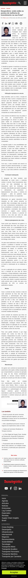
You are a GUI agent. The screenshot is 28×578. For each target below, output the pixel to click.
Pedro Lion (5, 17)
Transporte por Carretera (11, 556)
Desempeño (6, 529)
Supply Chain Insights (10, 518)
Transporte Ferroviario (10, 552)
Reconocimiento (8, 539)
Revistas (5, 515)
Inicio (4, 498)
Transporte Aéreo (8, 547)
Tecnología (6, 544)
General (8, 8)
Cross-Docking (7, 527)
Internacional (7, 534)
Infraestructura (7, 532)
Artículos (3, 8)
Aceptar (14, 572)
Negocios (5, 537)
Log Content (6, 511)
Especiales (6, 513)
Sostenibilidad (7, 542)
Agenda (5, 501)
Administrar (14, 576)
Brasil (4, 520)
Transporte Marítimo (10, 554)
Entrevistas (6, 508)
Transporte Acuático (9, 549)
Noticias (5, 506)
